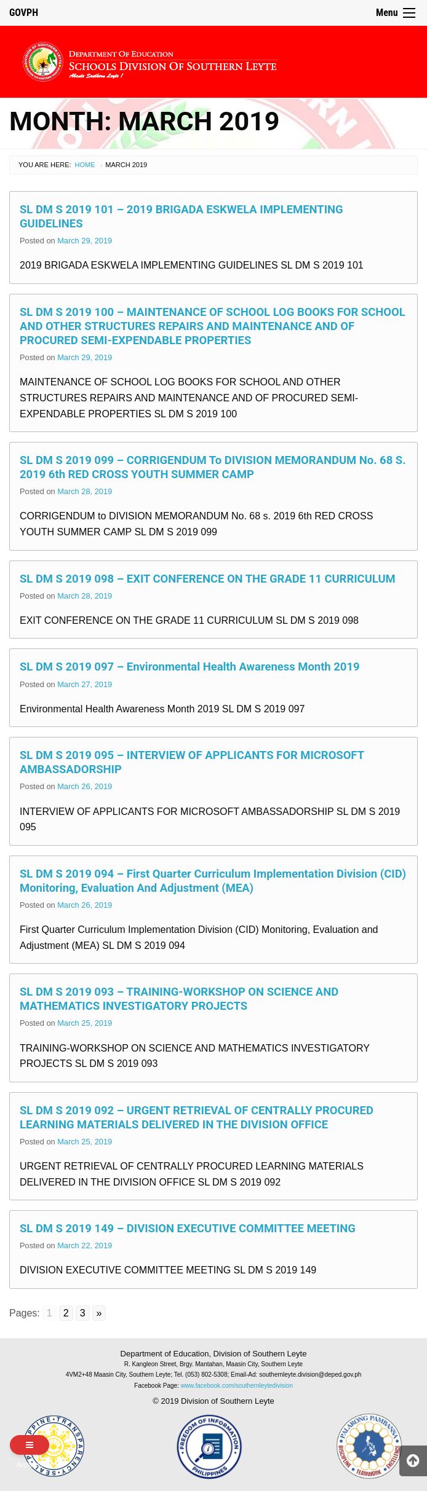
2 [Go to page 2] (66, 1313)
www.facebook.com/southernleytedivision (237, 1385)
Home (85, 164)
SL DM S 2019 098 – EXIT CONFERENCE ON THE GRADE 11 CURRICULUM (208, 578)
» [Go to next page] (99, 1313)
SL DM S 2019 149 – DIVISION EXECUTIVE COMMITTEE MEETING (188, 1228)
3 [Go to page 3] (83, 1313)
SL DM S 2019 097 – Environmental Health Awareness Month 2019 (190, 666)
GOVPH (23, 12)
